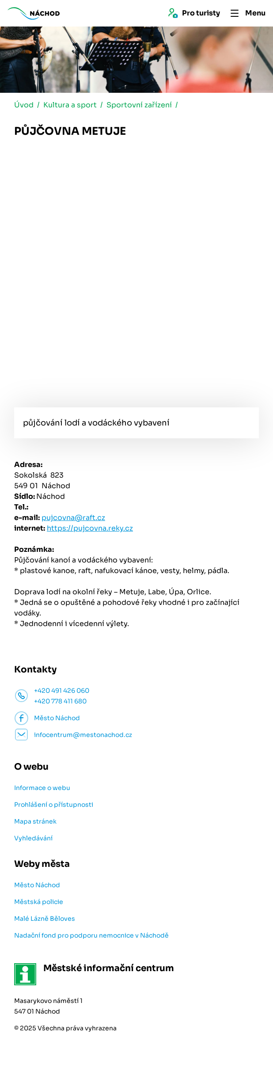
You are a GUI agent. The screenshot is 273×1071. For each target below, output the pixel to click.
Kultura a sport (70, 105)
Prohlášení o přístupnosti (53, 805)
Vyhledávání (33, 838)
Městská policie (38, 902)
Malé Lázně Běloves (44, 919)
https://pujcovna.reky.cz (90, 528)
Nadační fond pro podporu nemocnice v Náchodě (91, 935)
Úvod (24, 105)
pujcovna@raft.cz (73, 517)
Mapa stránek (35, 821)
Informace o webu (42, 788)
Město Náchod (37, 885)
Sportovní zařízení (139, 105)
